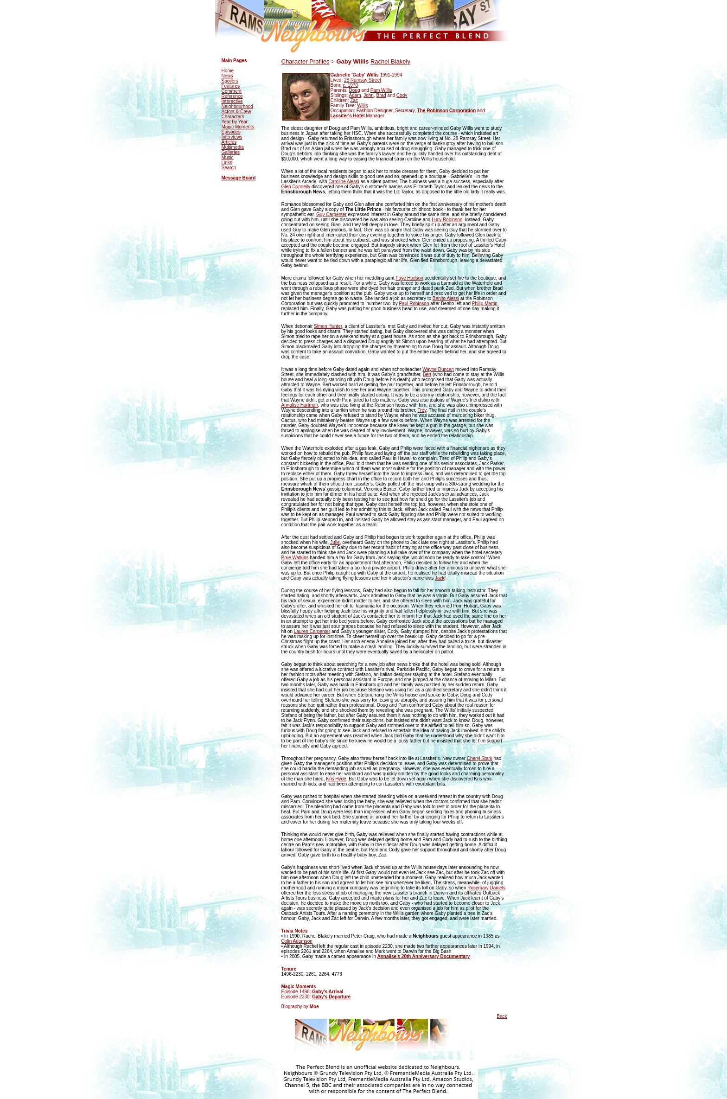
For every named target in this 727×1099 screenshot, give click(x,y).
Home (228, 70)
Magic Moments (238, 126)
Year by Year (235, 121)
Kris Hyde (336, 778)
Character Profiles (305, 61)
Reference (232, 96)
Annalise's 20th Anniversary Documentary (423, 956)
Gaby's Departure (331, 996)
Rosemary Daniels (486, 887)
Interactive (232, 101)
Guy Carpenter (331, 214)
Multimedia (233, 147)
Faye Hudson (409, 278)
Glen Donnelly (296, 186)
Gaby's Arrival (327, 991)
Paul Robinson (414, 303)
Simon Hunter (328, 326)
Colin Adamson (296, 941)
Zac (354, 100)
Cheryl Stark (479, 758)
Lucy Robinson (447, 219)
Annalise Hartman (299, 405)
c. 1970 (350, 85)
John (369, 95)
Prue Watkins (295, 557)
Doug (354, 90)
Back (502, 1016)
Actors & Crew (236, 111)
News (227, 75)
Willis (362, 105)
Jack (440, 578)
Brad (381, 95)
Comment (232, 91)
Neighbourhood (237, 106)
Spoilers (230, 80)
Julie (335, 542)
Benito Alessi (446, 298)
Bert (427, 374)
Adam (355, 95)
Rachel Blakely (390, 61)
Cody (401, 95)
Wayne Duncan (438, 369)
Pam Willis (381, 90)
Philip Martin (484, 303)
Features (231, 86)
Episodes (231, 131)
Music (228, 157)
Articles (229, 142)
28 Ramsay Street (362, 80)
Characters (233, 116)
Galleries (231, 152)
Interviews (232, 137)
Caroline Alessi (343, 181)
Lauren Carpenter (312, 631)
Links (227, 162)
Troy (422, 410)
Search (229, 167)
